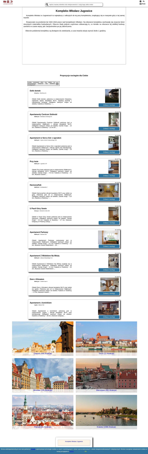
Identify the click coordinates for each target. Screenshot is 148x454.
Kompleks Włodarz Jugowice (74, 441)
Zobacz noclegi (109, 105)
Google (33, 449)
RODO (72, 451)
